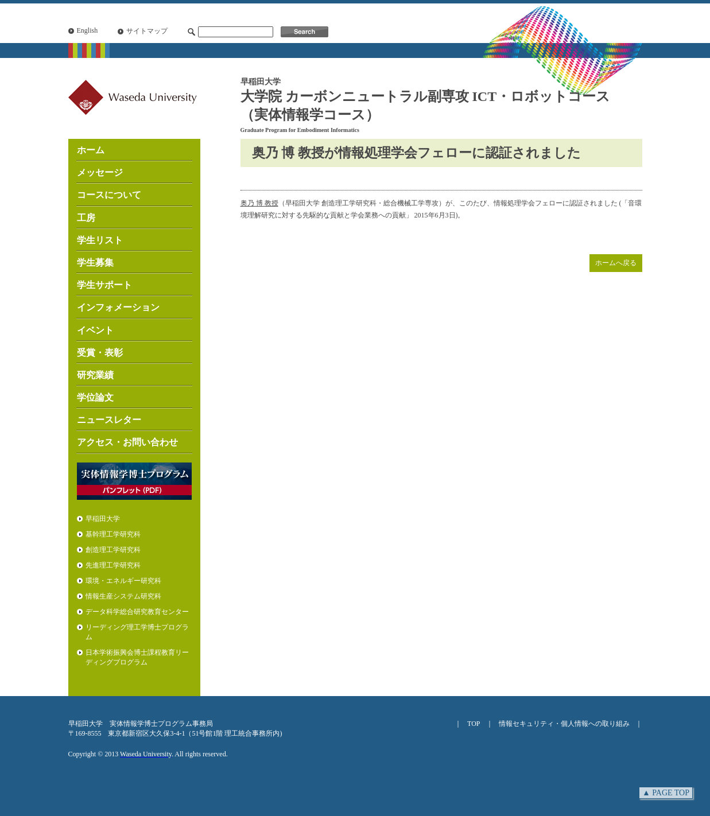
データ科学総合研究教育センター (137, 612)
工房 (86, 218)
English (87, 30)
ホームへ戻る (616, 263)
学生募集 (95, 262)
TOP (473, 724)
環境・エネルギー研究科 (123, 581)
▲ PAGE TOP (665, 792)
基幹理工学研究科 (113, 534)
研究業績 (95, 375)
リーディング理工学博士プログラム (137, 632)
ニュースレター (109, 420)
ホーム (90, 150)
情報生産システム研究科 (123, 596)
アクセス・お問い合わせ (127, 442)
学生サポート (104, 285)
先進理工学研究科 (113, 565)
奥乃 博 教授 (259, 203)
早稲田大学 (103, 519)
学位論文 (95, 397)
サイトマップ (147, 31)
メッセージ (100, 172)
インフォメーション (118, 307)
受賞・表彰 (100, 353)
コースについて (109, 195)
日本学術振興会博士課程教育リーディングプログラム (137, 657)
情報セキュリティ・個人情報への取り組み (564, 724)
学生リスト (100, 240)
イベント (95, 330)
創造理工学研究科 (113, 550)
